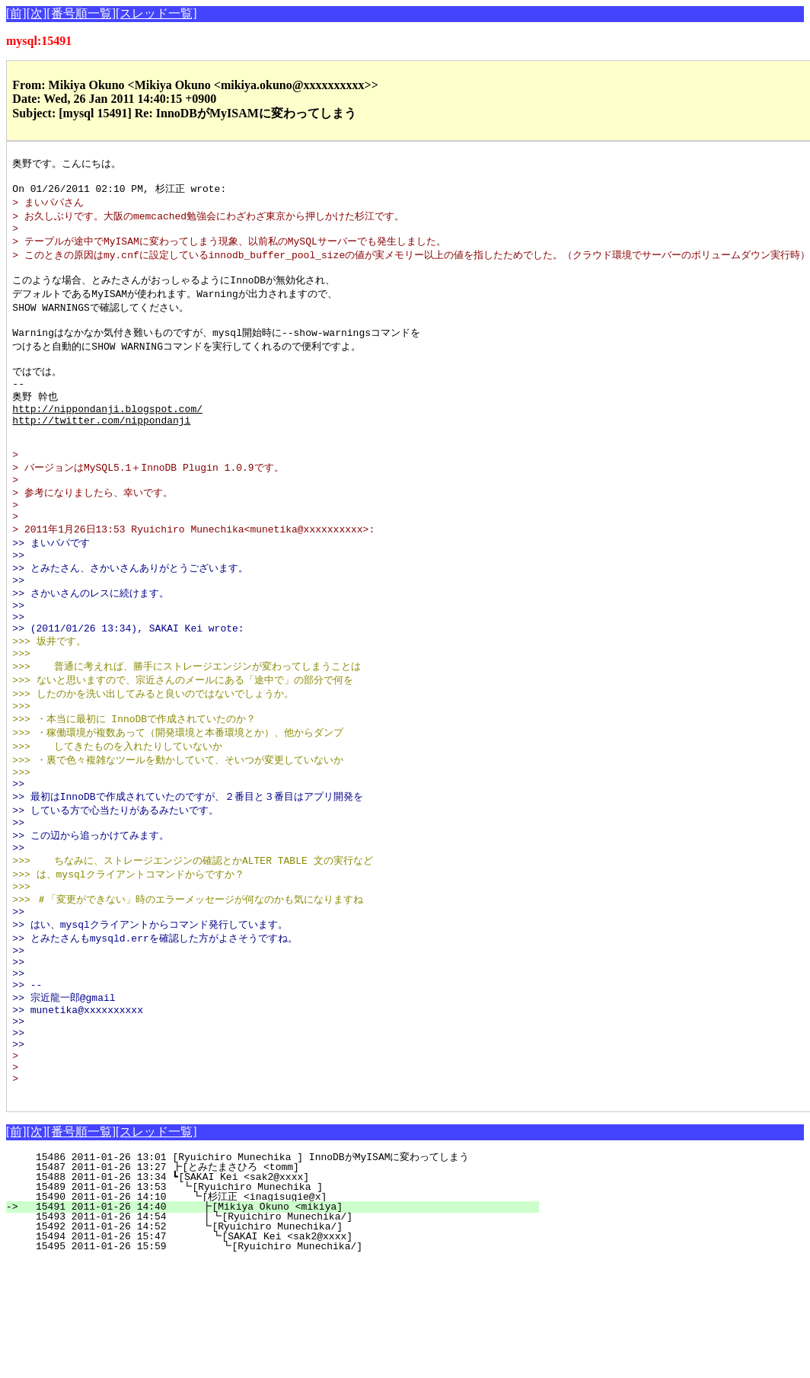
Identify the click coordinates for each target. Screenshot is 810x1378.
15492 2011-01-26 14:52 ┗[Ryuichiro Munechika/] (279, 1343)
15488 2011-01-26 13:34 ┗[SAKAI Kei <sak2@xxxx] (282, 1293)
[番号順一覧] (81, 13)
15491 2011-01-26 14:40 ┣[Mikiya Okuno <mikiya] (279, 1323)
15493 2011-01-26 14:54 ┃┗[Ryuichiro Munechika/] (276, 1333)
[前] (16, 13)
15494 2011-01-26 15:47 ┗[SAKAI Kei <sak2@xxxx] (278, 1353)
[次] (37, 13)
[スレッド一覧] (156, 13)
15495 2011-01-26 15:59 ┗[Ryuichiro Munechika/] (277, 1363)
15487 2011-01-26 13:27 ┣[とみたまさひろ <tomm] (275, 1283)
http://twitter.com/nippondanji (101, 448)
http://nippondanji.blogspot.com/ (107, 434)
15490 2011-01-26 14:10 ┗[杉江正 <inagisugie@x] (277, 1313)
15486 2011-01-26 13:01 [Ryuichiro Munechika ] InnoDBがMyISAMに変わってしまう (276, 1273)
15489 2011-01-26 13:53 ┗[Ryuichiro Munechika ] (281, 1303)
